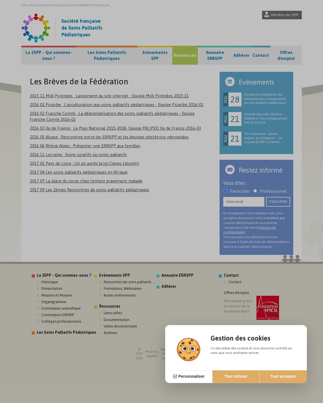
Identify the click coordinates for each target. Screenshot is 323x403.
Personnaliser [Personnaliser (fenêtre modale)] (191, 376)
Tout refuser (235, 376)
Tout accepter (283, 376)
